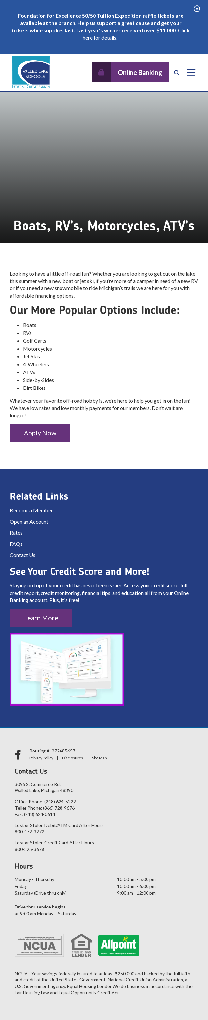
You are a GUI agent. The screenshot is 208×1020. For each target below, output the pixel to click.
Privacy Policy (41, 757)
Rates (16, 532)
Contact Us (22, 555)
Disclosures (72, 757)
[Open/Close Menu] (191, 72)
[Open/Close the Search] (176, 72)
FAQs (16, 544)
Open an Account (29, 521)
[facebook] (19, 754)
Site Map (99, 757)
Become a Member (31, 510)
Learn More (41, 618)
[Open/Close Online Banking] (130, 72)
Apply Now (40, 433)
